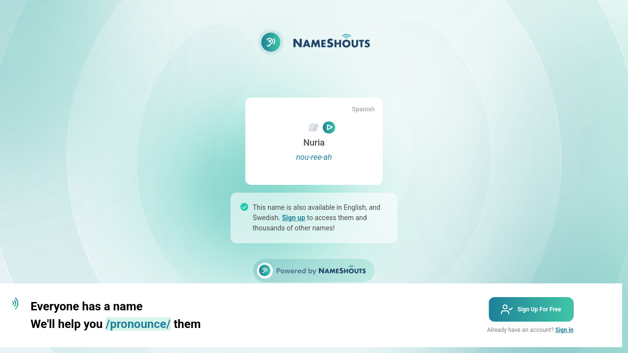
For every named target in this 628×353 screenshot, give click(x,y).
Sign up (293, 218)
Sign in (564, 330)
